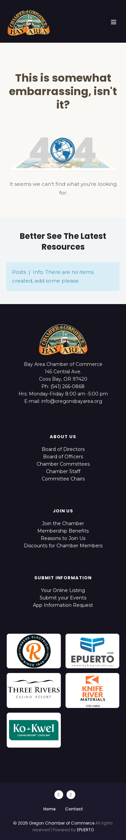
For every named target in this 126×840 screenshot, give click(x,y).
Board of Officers (63, 457)
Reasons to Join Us (63, 538)
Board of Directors (63, 449)
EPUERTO (85, 830)
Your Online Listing (63, 590)
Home (49, 809)
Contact (74, 809)
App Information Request (63, 605)
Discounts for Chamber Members (63, 546)
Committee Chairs (63, 479)
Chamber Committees (63, 464)
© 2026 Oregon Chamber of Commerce (53, 823)
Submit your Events (63, 598)
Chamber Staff (63, 471)
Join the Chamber (63, 523)
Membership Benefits (63, 531)
